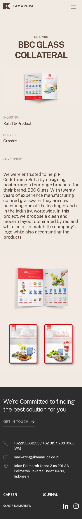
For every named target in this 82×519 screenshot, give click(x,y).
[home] (18, 7)
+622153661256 (27, 443)
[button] (73, 7)
